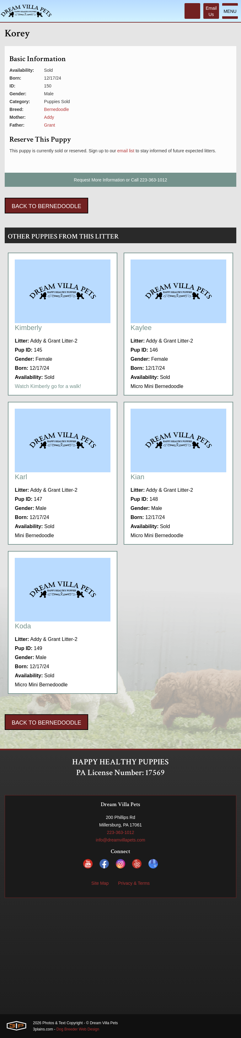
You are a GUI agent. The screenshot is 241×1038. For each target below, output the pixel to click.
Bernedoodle (56, 109)
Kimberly (28, 328)
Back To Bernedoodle (46, 206)
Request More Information (99, 179)
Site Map (100, 883)
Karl (21, 477)
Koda (23, 626)
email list (125, 150)
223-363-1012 (153, 179)
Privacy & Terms (134, 883)
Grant (49, 125)
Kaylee (141, 328)
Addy (49, 117)
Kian (137, 477)
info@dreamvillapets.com (120, 839)
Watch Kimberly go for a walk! (48, 386)
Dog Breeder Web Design (77, 1029)
